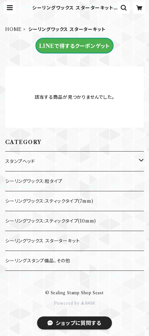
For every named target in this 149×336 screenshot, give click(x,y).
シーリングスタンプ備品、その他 (37, 261)
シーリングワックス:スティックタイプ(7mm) (49, 201)
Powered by (74, 303)
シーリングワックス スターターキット (42, 241)
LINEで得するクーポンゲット (74, 46)
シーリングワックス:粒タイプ (33, 181)
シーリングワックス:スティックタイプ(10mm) (50, 221)
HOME (13, 29)
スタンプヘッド (20, 161)
